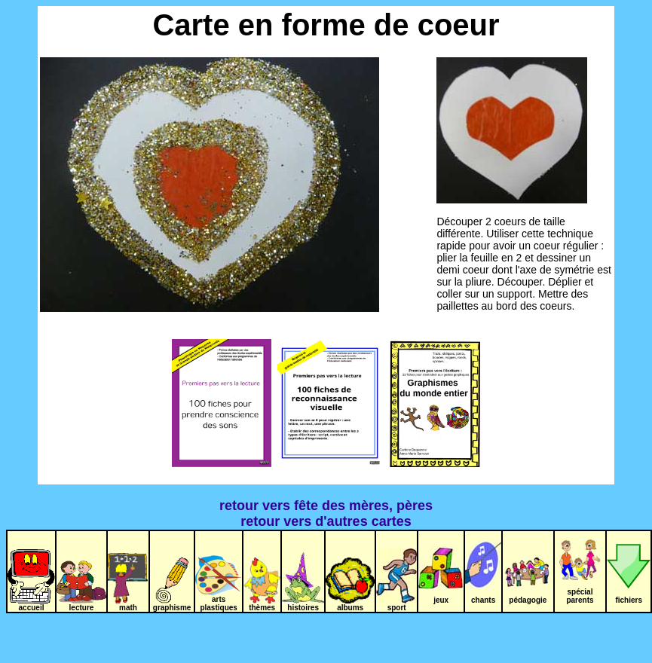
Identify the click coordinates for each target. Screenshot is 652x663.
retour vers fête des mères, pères (326, 505)
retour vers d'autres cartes (325, 521)
